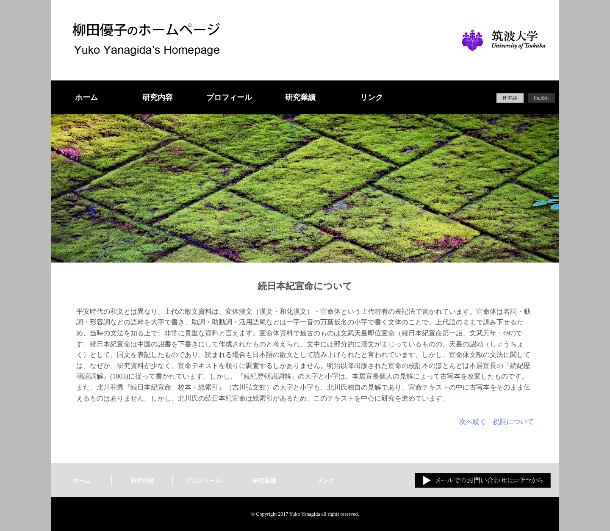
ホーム (86, 97)
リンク (371, 97)
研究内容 (157, 97)
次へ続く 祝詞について (496, 421)
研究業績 (300, 97)
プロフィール (229, 97)
